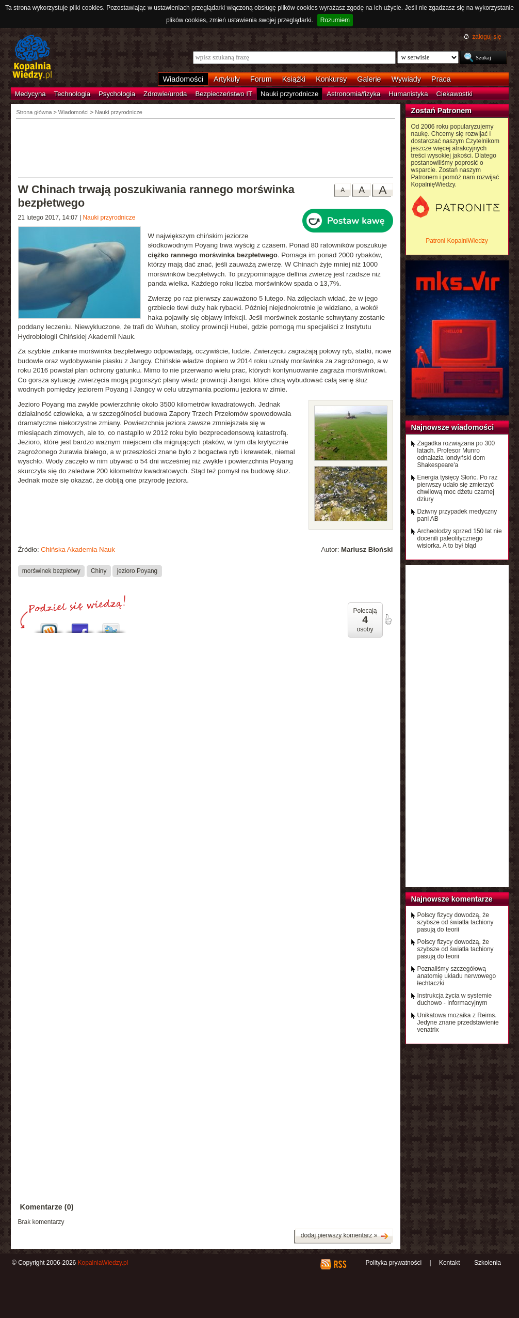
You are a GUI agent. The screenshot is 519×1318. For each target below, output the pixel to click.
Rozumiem (335, 20)
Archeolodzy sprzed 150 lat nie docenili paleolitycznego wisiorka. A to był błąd (459, 538)
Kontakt (449, 1262)
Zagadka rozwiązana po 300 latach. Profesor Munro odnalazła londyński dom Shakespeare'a (456, 454)
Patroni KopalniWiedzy (457, 240)
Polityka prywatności (393, 1262)
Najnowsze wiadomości (452, 427)
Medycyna (30, 94)
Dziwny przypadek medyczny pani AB (457, 515)
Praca (441, 79)
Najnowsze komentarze (452, 899)
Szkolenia (487, 1262)
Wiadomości (183, 79)
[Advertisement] (206, 147)
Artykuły (227, 79)
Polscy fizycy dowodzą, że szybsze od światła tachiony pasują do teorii (455, 922)
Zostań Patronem (441, 110)
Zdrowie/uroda (165, 94)
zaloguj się (486, 36)
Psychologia (117, 94)
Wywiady (406, 79)
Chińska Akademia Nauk (78, 549)
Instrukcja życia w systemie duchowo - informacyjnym (454, 999)
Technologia (72, 94)
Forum (261, 79)
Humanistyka (408, 94)
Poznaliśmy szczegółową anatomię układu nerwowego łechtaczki (456, 976)
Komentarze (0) (47, 1207)
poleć (388, 619)
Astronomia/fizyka (353, 94)
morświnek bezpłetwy (51, 571)
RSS (339, 1264)
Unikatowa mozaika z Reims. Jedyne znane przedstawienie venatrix (458, 1022)
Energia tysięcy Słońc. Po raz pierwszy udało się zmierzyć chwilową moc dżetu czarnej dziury (457, 488)
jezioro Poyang (137, 571)
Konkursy (331, 79)
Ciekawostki (454, 94)
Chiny (98, 571)
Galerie (369, 79)
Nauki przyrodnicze (289, 94)
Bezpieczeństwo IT (223, 94)
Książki (294, 79)
